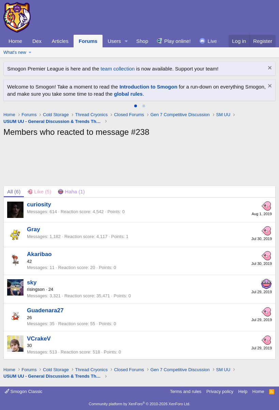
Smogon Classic (24, 391)
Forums (88, 41)
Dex (37, 41)
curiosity (39, 204)
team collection (117, 69)
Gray (33, 229)
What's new (14, 52)
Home (15, 41)
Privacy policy (219, 391)
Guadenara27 (45, 310)
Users (114, 41)
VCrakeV (39, 338)
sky (31, 282)
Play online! (177, 41)
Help (243, 391)
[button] (126, 41)
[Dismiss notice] (269, 68)
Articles (60, 41)
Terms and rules (185, 391)
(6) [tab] (13, 191)
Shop (142, 41)
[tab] (135, 106)
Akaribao (39, 254)
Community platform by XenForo (139, 404)
